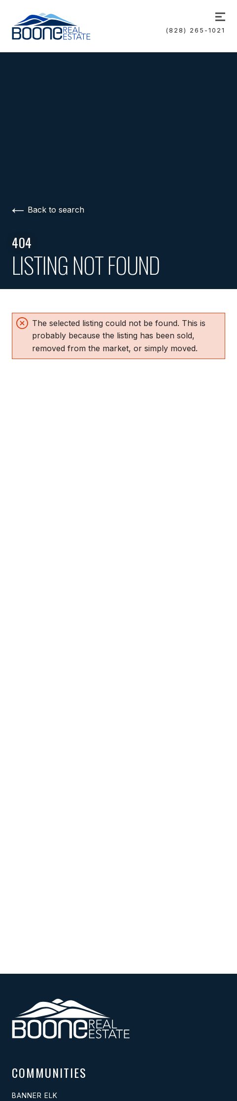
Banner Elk (35, 1095)
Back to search (48, 210)
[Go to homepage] (62, 26)
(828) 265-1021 (195, 30)
